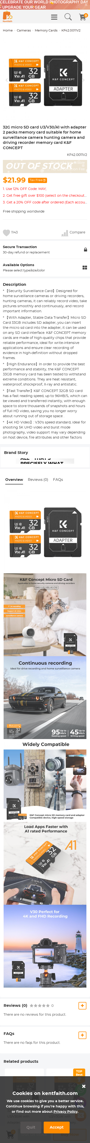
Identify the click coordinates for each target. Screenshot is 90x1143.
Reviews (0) (38, 480)
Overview (14, 480)
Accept (57, 1127)
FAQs (58, 480)
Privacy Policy (66, 1111)
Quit (30, 1127)
